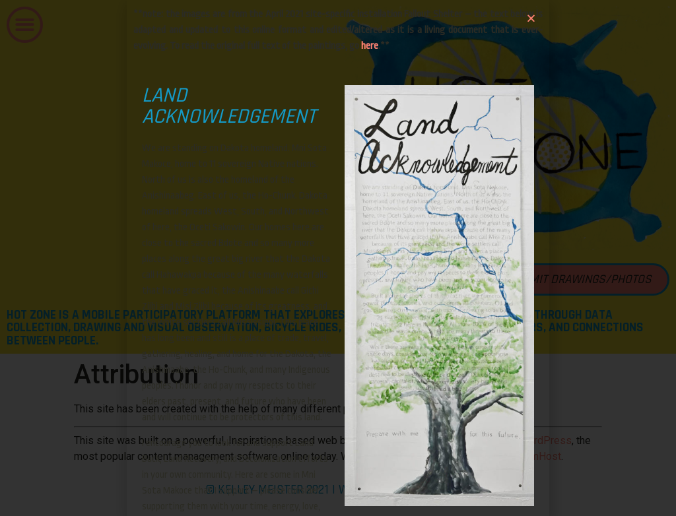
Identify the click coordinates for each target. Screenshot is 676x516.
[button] (531, 18)
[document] (338, 258)
